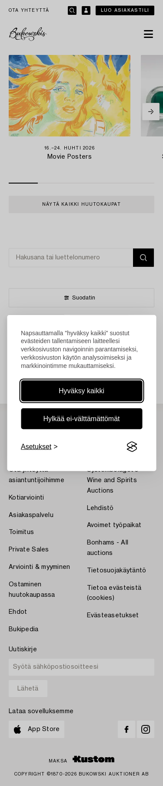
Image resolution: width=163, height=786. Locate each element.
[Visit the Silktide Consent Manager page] (131, 446)
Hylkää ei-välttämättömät (81, 418)
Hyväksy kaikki (81, 391)
